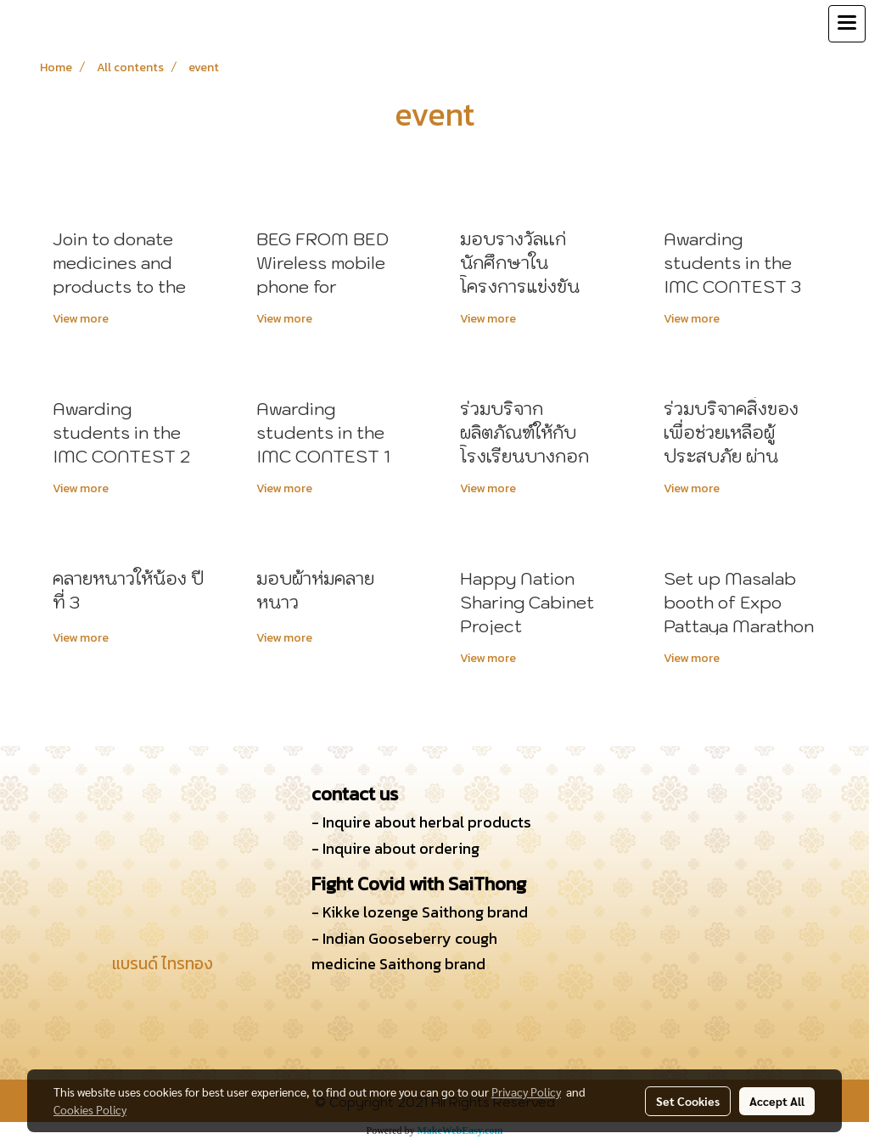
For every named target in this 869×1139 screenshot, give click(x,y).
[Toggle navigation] (847, 23)
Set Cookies (688, 1100)
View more (82, 319)
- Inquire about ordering (395, 848)
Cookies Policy (89, 1109)
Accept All (777, 1100)
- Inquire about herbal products (421, 822)
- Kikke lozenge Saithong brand (419, 912)
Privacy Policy (526, 1091)
